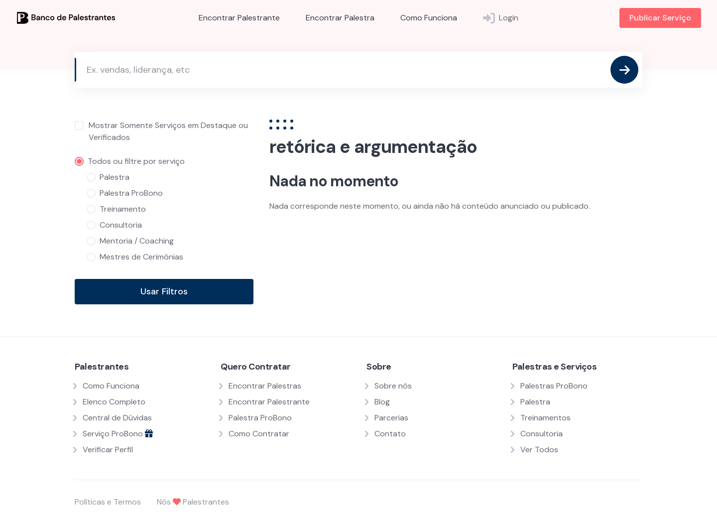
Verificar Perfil (108, 449)
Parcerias (391, 417)
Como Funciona (428, 17)
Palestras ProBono (554, 386)
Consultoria (541, 433)
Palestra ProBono (260, 417)
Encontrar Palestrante (239, 17)
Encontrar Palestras (265, 386)
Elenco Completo (114, 401)
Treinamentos (545, 417)
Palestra (535, 401)
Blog (382, 401)
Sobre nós (393, 386)
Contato (390, 433)
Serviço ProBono (118, 433)
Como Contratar (259, 433)
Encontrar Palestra (340, 17)
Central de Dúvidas (117, 417)
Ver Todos (539, 449)
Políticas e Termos (108, 502)
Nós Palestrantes (193, 502)
